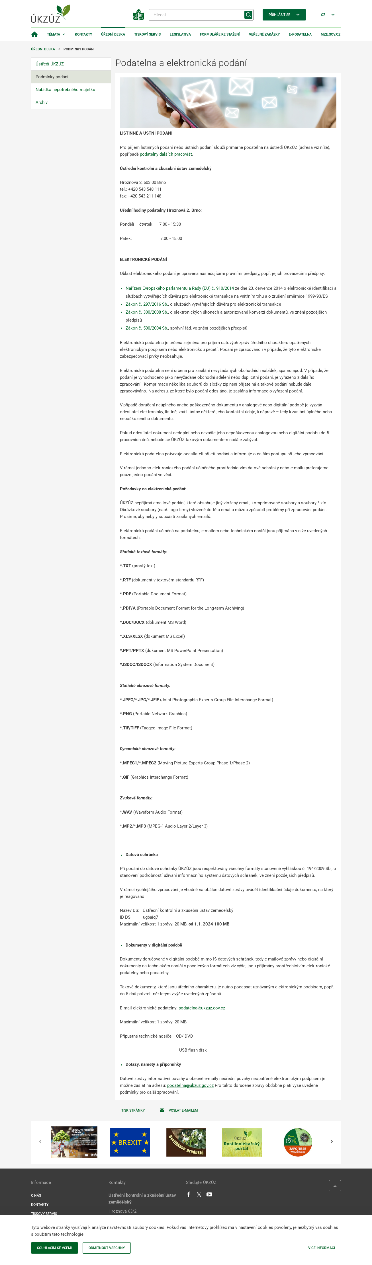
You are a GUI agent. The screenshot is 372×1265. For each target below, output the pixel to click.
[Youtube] (209, 1195)
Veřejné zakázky (264, 34)
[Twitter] (199, 1195)
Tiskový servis (147, 34)
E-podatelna (300, 34)
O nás (36, 1196)
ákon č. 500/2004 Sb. (148, 328)
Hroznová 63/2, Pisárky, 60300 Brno (127, 1215)
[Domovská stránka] (34, 34)
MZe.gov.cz (330, 34)
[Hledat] (201, 14)
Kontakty (83, 34)
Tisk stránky (133, 1110)
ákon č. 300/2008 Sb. (148, 312)
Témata (53, 34)
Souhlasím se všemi (54, 1248)
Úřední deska (113, 34)
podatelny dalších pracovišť (166, 154)
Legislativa (180, 34)
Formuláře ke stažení (220, 34)
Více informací (321, 1248)
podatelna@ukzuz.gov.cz (202, 1008)
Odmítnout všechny (107, 1248)
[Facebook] (189, 1195)
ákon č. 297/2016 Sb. (148, 304)
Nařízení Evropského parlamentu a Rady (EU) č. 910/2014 (180, 288)
